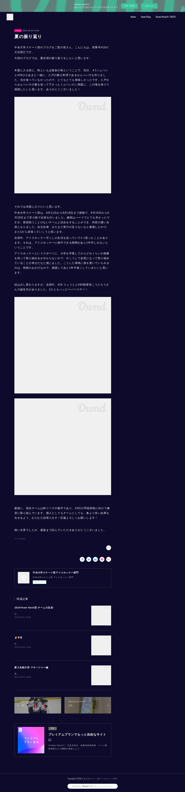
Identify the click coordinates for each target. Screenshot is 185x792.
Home (133, 16)
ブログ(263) (19, 539)
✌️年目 (18, 637)
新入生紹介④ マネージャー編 (31, 667)
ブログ (18, 30)
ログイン (149, 6)
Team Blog (146, 16)
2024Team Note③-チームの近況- (34, 607)
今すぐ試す (129, 5)
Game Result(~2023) (166, 16)
